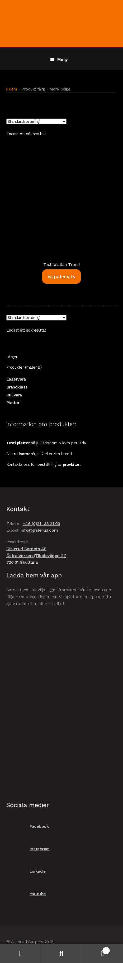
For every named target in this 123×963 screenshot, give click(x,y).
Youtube (26, 894)
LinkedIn (26, 871)
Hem (13, 89)
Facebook (27, 826)
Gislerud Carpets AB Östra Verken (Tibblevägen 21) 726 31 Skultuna (36, 555)
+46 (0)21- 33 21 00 (41, 523)
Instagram (28, 849)
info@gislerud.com (39, 530)
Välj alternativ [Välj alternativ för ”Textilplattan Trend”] (61, 276)
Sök (61, 953)
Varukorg (96, 949)
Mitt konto (20, 953)
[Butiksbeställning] (36, 121)
